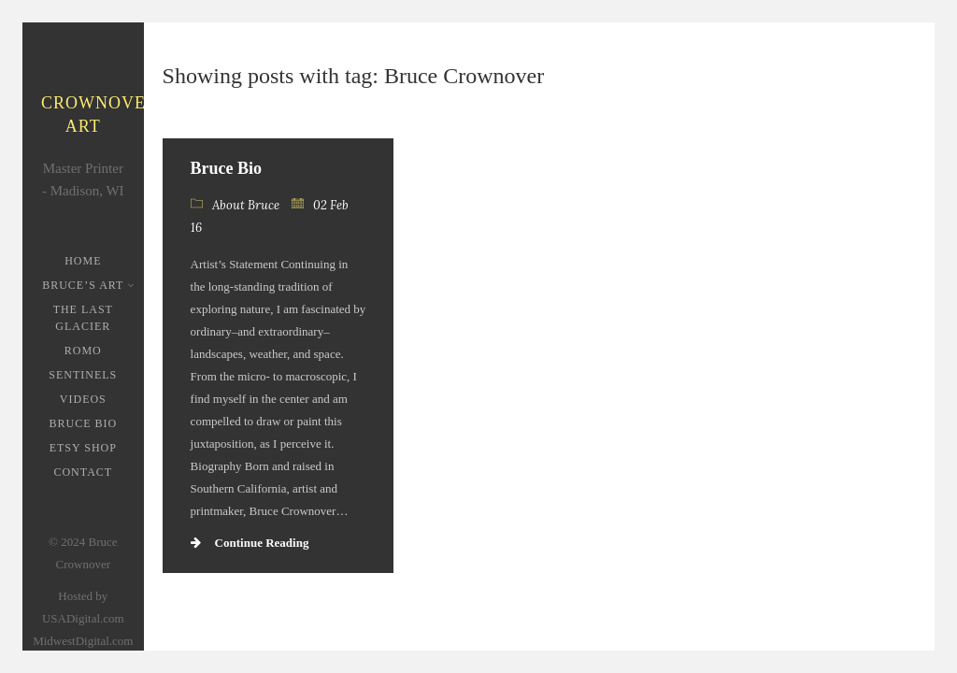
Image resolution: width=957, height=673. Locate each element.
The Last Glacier (83, 318)
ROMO (83, 350)
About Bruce (245, 205)
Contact (82, 472)
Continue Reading (250, 543)
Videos (83, 399)
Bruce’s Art (84, 285)
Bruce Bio (83, 423)
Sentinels (83, 374)
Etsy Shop (83, 447)
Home (82, 260)
